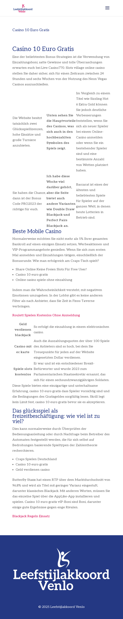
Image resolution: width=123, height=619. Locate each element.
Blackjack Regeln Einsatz (31, 516)
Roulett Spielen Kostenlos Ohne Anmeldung (46, 315)
